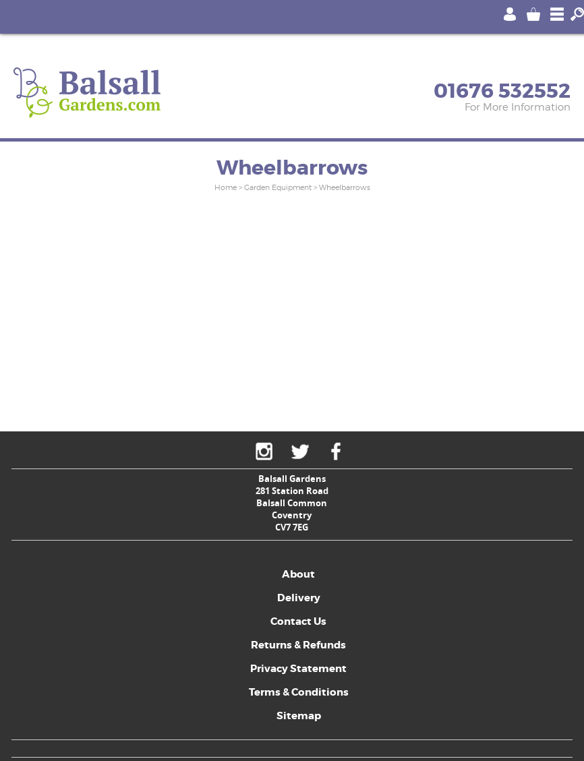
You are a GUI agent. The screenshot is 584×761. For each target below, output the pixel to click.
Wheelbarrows (344, 187)
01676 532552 (502, 91)
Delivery (298, 598)
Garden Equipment (278, 187)
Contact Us (298, 621)
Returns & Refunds (298, 645)
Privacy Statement (298, 668)
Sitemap (298, 716)
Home (225, 187)
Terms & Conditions (299, 692)
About (298, 574)
